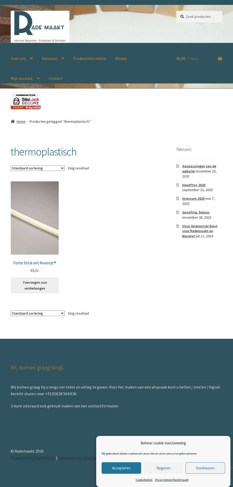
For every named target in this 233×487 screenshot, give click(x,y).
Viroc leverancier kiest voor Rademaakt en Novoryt (199, 231)
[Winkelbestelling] (38, 168)
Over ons (18, 58)
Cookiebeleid (144, 480)
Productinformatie (89, 58)
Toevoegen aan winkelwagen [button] (35, 285)
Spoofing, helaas (196, 212)
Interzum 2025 (193, 198)
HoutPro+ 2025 (193, 185)
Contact (55, 78)
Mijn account (22, 78)
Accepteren (121, 468)
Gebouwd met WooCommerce (84, 457)
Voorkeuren (205, 468)
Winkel (121, 58)
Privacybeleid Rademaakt (172, 480)
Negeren (163, 468)
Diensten (49, 58)
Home (21, 121)
